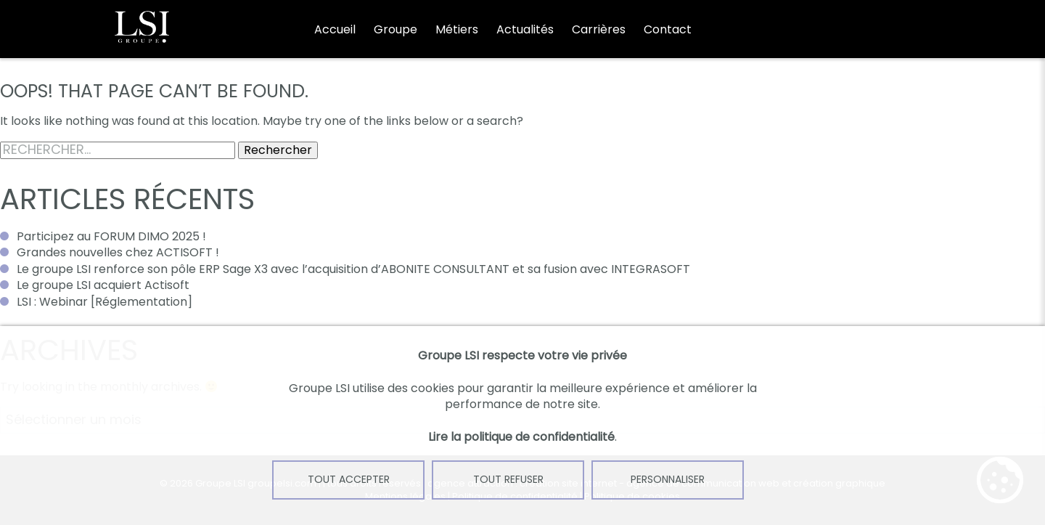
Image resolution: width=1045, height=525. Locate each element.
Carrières (599, 29)
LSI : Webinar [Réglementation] (104, 301)
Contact (668, 29)
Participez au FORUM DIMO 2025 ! (111, 236)
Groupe (395, 29)
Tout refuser (508, 479)
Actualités (525, 29)
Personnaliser (668, 479)
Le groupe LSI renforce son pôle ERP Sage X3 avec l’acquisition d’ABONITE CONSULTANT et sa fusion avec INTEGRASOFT (353, 269)
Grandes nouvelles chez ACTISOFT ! (118, 252)
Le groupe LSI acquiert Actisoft (103, 285)
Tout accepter (349, 479)
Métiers (456, 29)
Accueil (335, 29)
